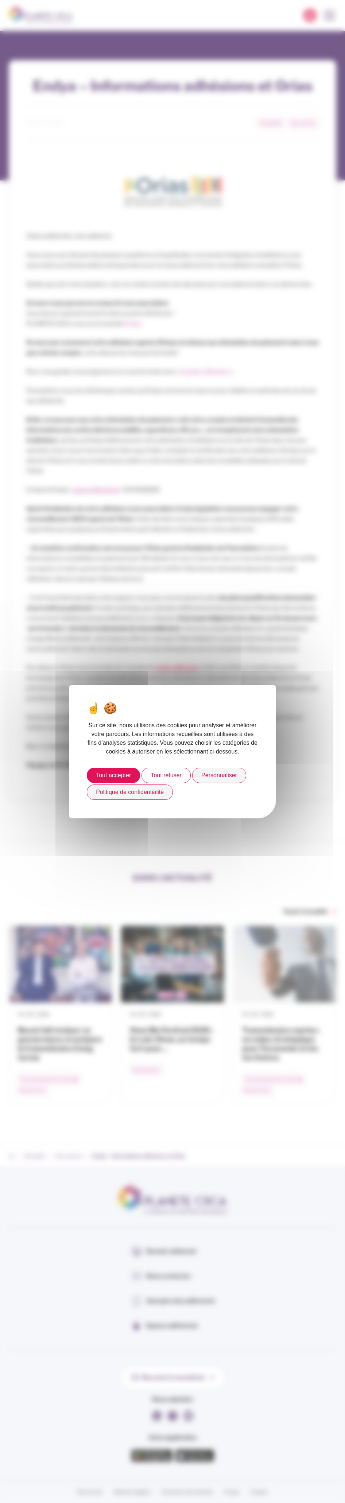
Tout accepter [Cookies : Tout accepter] (113, 775)
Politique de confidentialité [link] (130, 792)
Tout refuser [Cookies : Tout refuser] (166, 775)
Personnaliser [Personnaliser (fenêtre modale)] (219, 775)
